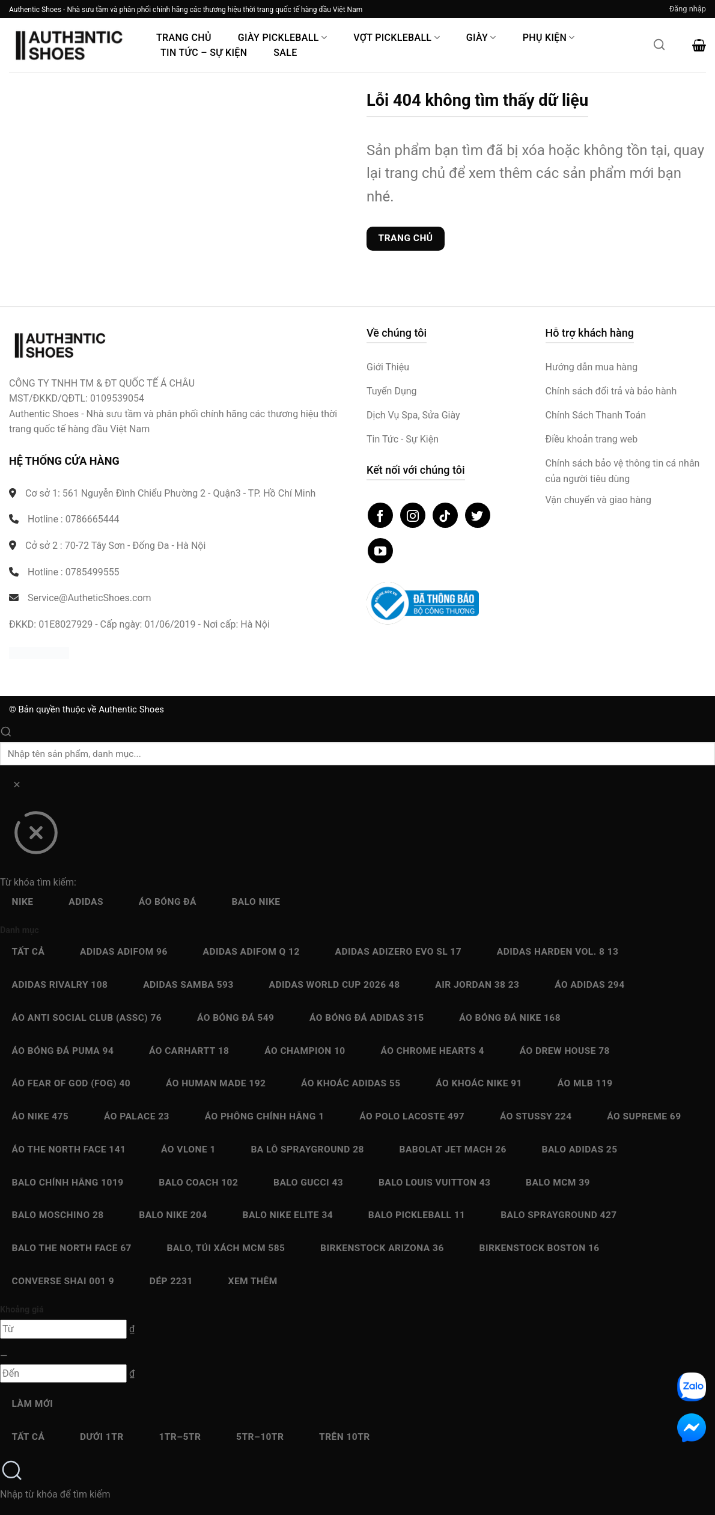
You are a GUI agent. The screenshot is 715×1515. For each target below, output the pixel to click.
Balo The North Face (72, 1248)
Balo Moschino (58, 1215)
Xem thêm (253, 1281)
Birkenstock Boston (539, 1248)
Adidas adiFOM (124, 951)
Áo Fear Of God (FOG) (71, 1083)
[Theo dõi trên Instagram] (412, 515)
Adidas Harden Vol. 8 (558, 951)
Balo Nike (255, 901)
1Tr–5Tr (180, 1436)
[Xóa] (16, 786)
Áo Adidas (589, 984)
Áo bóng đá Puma (63, 1050)
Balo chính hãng (68, 1182)
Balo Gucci (308, 1182)
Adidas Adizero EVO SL (398, 951)
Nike (23, 901)
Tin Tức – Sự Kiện (203, 52)
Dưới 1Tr (102, 1436)
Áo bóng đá (167, 901)
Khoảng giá (22, 1310)
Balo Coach (198, 1182)
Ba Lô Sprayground (307, 1149)
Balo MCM (558, 1182)
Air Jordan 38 (477, 984)
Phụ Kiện (549, 37)
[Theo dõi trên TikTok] (445, 515)
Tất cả (28, 951)
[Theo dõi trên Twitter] (477, 515)
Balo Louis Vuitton (434, 1182)
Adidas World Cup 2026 (334, 984)
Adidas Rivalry (60, 984)
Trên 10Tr (344, 1436)
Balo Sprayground (558, 1215)
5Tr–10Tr (260, 1436)
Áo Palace (136, 1116)
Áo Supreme (644, 1116)
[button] (687, 9)
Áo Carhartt (189, 1050)
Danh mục (19, 930)
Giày (481, 37)
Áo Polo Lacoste (411, 1116)
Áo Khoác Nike (479, 1083)
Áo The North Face (69, 1149)
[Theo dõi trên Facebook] (380, 515)
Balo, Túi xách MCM (226, 1248)
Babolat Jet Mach (453, 1149)
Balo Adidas (580, 1149)
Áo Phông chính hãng (264, 1116)
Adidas (85, 901)
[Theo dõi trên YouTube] (380, 550)
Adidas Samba (188, 984)
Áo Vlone (188, 1149)
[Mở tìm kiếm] (659, 48)
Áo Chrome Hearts (432, 1050)
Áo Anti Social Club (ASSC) (87, 1017)
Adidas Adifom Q (251, 951)
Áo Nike (40, 1116)
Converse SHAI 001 (63, 1281)
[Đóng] (36, 837)
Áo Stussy (536, 1116)
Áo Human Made (216, 1083)
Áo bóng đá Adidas (366, 1017)
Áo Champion (304, 1050)
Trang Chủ (183, 37)
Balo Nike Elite (288, 1215)
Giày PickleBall (282, 37)
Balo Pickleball (417, 1215)
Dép (171, 1281)
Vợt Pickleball (396, 37)
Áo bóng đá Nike (510, 1017)
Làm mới (32, 1403)
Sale (285, 52)
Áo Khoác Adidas (351, 1083)
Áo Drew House (565, 1050)
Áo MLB (585, 1083)
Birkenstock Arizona (382, 1248)
